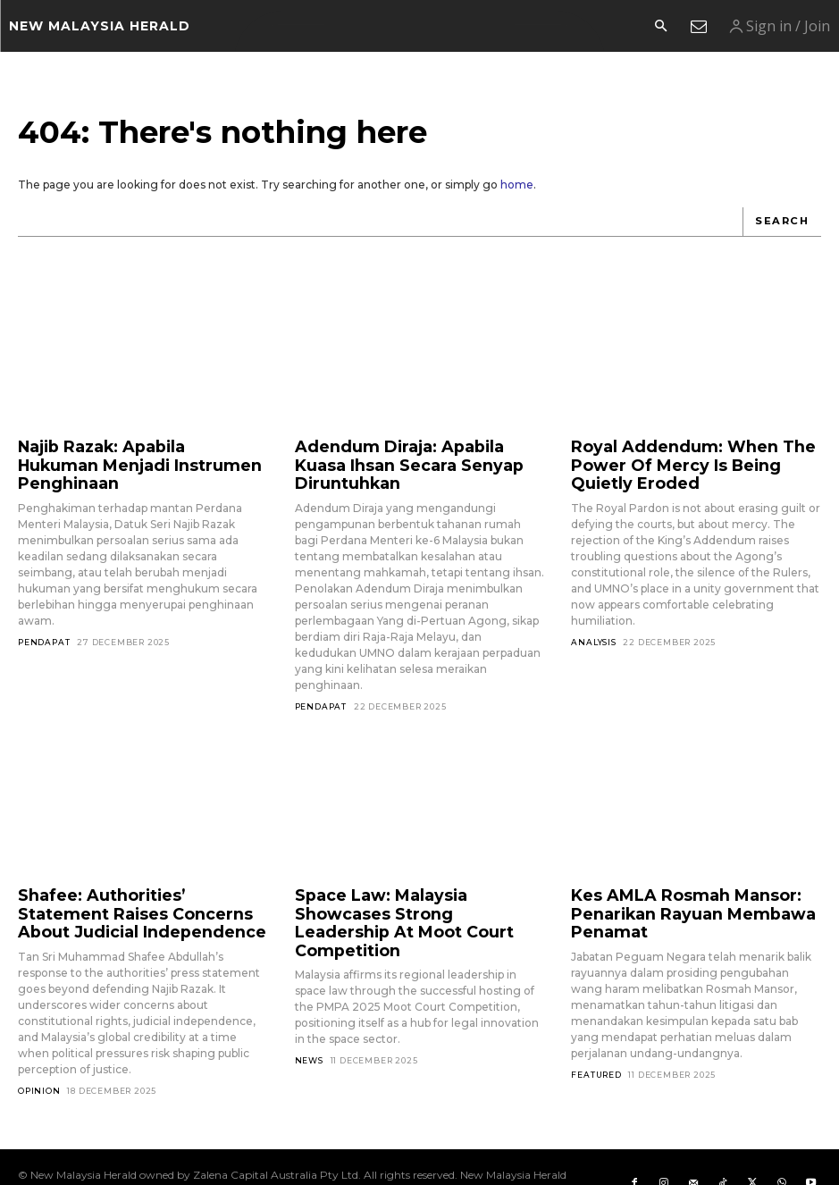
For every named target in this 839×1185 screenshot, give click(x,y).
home (516, 184)
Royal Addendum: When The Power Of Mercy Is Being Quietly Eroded (686, 461)
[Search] (783, 221)
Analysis (593, 632)
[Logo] (99, 26)
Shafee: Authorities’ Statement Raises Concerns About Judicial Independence (130, 885)
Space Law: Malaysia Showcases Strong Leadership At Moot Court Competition (415, 885)
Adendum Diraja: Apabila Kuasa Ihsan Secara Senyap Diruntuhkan (416, 453)
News (309, 1008)
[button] (660, 27)
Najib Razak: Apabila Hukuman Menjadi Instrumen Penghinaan (130, 453)
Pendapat (44, 617)
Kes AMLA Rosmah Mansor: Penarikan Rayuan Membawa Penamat (676, 885)
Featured (596, 1041)
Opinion (39, 1057)
